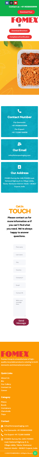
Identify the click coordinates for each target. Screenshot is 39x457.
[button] (19, 25)
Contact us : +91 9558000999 (23, 7)
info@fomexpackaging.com (19, 155)
